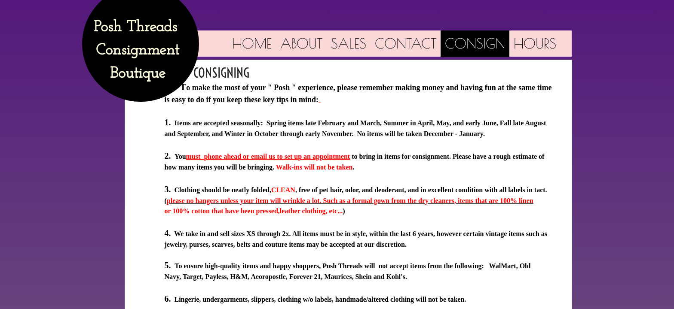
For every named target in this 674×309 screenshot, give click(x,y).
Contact (405, 43)
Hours (535, 43)
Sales (348, 43)
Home (252, 43)
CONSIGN (475, 43)
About (301, 43)
